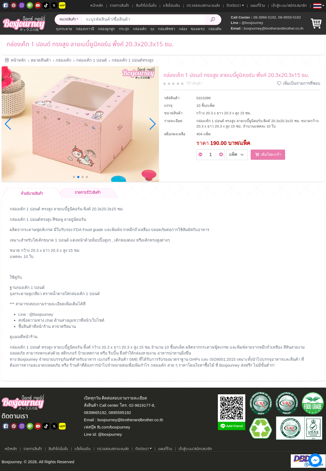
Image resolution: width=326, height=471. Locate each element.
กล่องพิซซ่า (166, 29)
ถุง (152, 29)
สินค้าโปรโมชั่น (146, 5)
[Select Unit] (237, 154)
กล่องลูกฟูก (106, 29)
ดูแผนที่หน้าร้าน (23, 336)
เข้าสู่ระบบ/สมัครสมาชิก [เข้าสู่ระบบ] (289, 5)
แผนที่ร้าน (257, 5)
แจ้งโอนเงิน (171, 5)
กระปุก (124, 29)
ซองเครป (197, 29)
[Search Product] (213, 20)
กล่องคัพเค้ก (217, 29)
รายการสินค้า (119, 5)
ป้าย (81, 353)
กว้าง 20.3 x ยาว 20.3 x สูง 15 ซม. (121, 347)
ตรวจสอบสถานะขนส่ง (203, 5)
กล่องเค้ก (140, 29)
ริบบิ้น (113, 353)
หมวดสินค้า (41, 60)
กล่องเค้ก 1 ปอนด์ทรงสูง (132, 60)
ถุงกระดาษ (64, 29)
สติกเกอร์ (69, 353)
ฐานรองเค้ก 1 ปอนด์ (27, 287)
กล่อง (183, 29)
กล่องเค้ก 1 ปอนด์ (91, 60)
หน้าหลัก (96, 5)
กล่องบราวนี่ (85, 29)
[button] (318, 6)
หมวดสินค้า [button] (68, 19)
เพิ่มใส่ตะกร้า (267, 155)
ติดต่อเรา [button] (233, 5)
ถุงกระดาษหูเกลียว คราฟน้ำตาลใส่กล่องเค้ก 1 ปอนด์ (55, 293)
